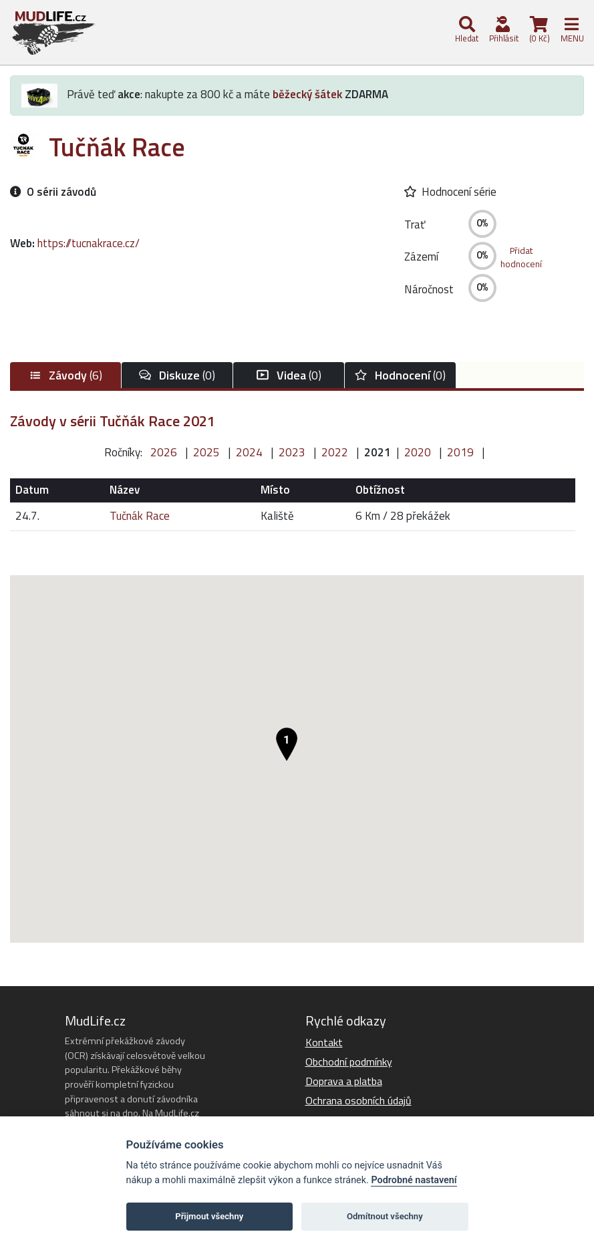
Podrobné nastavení (413, 1180)
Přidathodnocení (521, 257)
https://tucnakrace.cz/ (88, 243)
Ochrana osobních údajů (358, 1100)
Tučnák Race (140, 515)
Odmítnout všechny (385, 1216)
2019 (460, 452)
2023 (292, 452)
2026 (163, 452)
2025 (206, 452)
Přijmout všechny (209, 1216)
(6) (65, 375)
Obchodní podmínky (348, 1062)
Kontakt (324, 1042)
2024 (249, 452)
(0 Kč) (538, 30)
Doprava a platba (343, 1081)
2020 (417, 452)
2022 (334, 452)
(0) (177, 375)
